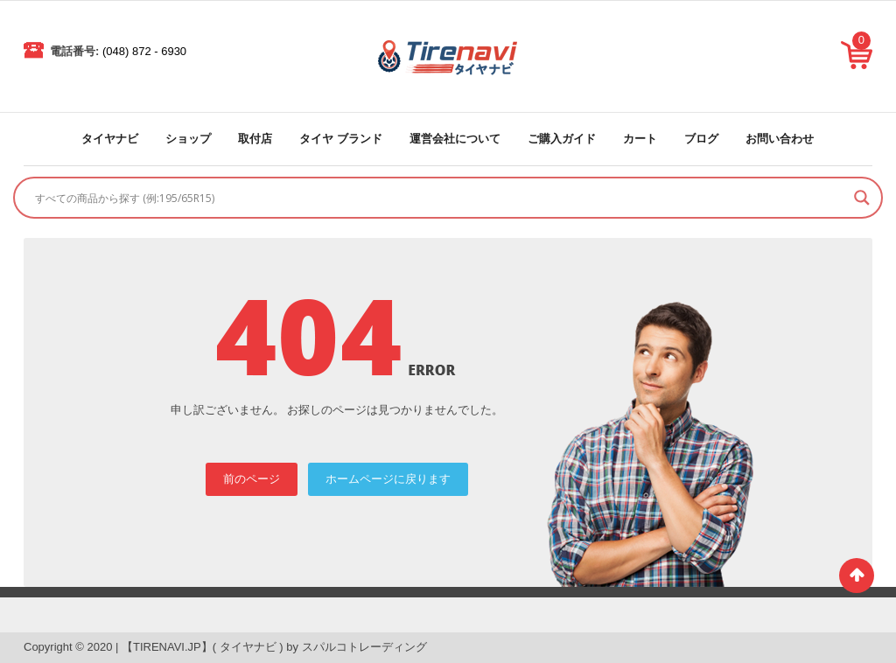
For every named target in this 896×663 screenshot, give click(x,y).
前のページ (251, 478)
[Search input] (440, 197)
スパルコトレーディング (364, 646)
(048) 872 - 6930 (144, 51)
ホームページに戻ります (388, 478)
